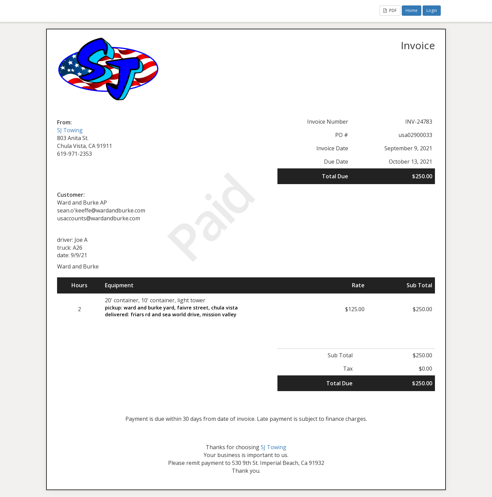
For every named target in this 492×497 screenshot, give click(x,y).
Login (431, 10)
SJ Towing (70, 130)
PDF (390, 10)
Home (412, 10)
